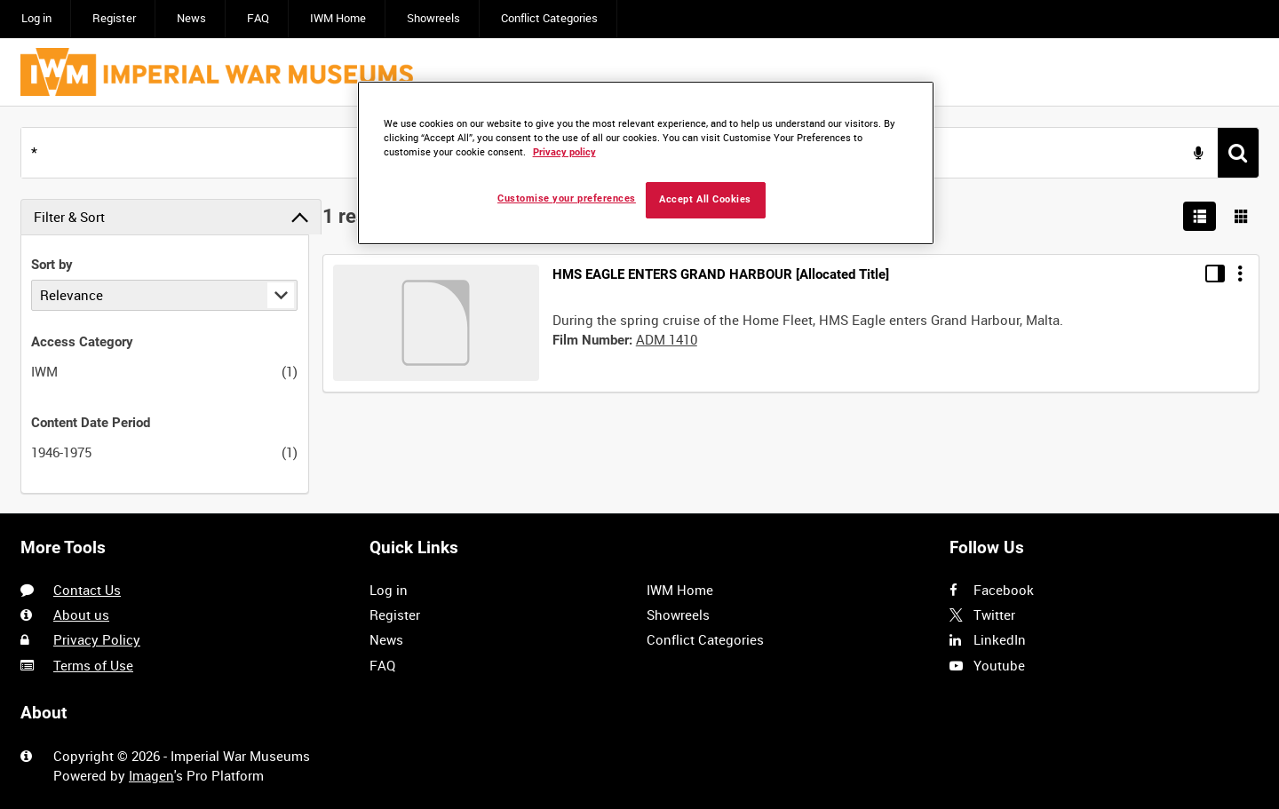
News (191, 18)
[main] (639, 310)
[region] (645, 163)
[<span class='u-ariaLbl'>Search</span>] (1238, 153)
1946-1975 (61, 452)
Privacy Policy (96, 639)
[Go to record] (436, 323)
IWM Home (338, 18)
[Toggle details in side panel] (1215, 273)
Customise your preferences (566, 198)
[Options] (1240, 274)
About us (81, 614)
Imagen (151, 775)
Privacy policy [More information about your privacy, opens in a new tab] (564, 152)
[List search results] (1200, 217)
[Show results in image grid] (1241, 217)
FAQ (258, 18)
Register (114, 18)
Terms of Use (93, 665)
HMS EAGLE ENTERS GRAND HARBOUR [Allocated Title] (720, 274)
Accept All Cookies (705, 199)
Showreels (433, 18)
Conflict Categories (549, 18)
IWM (44, 371)
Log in (36, 18)
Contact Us (87, 590)
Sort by (52, 265)
